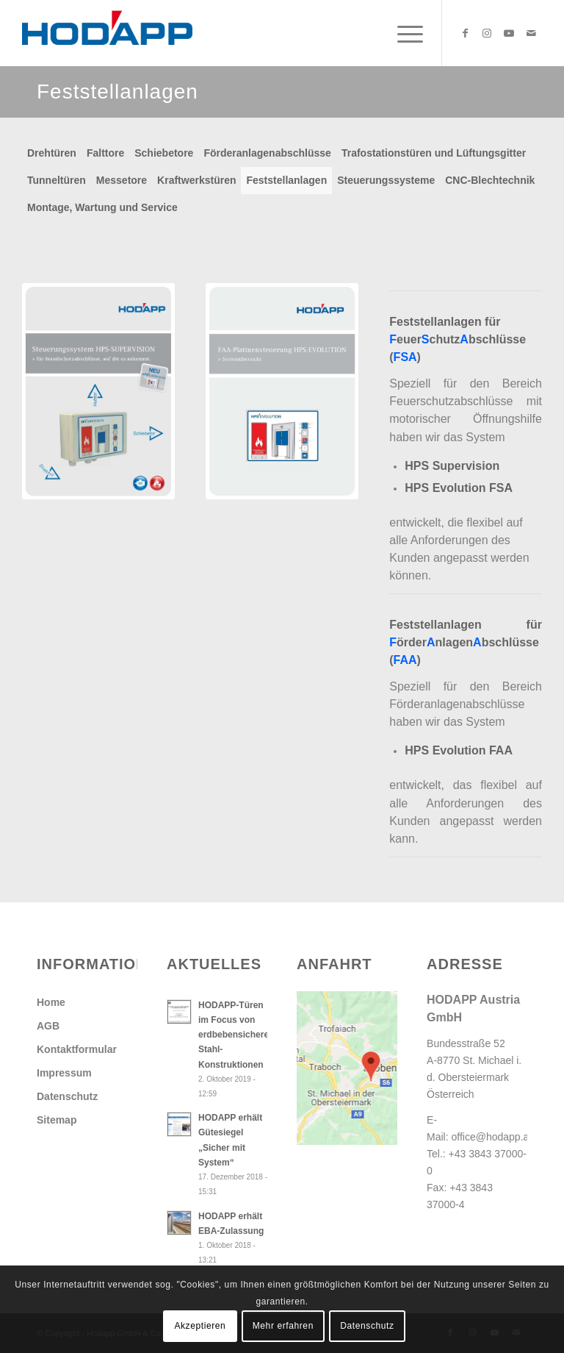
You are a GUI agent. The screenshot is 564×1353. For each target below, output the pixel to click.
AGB (48, 1026)
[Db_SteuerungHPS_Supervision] (98, 391)
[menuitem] (403, 33)
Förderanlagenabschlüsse (267, 153)
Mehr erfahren (283, 1326)
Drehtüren (51, 153)
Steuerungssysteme (386, 180)
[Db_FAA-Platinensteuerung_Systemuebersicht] (282, 391)
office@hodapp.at (492, 1137)
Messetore (121, 180)
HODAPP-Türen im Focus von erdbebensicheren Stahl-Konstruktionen (236, 1035)
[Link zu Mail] (531, 33)
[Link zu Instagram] (487, 33)
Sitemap (56, 1120)
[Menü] (403, 33)
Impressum (64, 1073)
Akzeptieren (199, 1326)
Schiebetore (163, 153)
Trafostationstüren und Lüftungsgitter (433, 153)
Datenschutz (67, 1096)
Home (51, 1002)
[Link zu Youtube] (509, 33)
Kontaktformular (77, 1049)
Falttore (105, 153)
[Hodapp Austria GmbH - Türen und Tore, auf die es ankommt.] (107, 33)
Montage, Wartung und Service (102, 207)
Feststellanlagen (286, 180)
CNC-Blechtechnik (490, 180)
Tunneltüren (56, 180)
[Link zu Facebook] (465, 33)
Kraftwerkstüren (196, 180)
